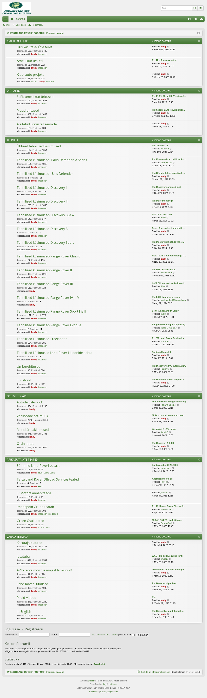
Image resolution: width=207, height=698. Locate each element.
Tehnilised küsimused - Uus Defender (45, 173)
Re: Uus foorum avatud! (164, 60)
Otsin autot (25, 443)
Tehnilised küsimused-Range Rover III (45, 284)
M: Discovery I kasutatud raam (168, 415)
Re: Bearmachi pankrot (164, 583)
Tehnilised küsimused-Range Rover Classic (48, 256)
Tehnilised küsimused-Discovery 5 (42, 229)
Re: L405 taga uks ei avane (166, 297)
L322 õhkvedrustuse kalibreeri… (169, 283)
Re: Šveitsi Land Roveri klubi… (168, 110)
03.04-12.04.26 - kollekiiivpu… (167, 520)
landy (34, 54)
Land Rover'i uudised (32, 584)
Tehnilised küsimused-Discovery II (42, 201)
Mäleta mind (127, 634)
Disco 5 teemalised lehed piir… (168, 228)
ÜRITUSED (13, 90)
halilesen (113, 684)
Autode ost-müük (30, 402)
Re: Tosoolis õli (160, 145)
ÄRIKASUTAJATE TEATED (22, 459)
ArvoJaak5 (99, 664)
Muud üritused (28, 110)
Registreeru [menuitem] (202, 20)
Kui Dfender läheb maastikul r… (169, 173)
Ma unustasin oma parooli (105, 634)
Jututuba (23, 556)
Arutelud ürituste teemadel (37, 124)
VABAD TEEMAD (17, 536)
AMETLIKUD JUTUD (19, 41)
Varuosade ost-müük (32, 416)
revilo (163, 217)
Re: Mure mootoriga (162, 200)
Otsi (8, 25)
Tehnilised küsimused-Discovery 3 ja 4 (45, 215)
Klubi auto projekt (30, 74)
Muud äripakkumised (33, 429)
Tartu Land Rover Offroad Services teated (48, 479)
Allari (163, 286)
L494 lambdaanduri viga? (165, 311)
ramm (163, 314)
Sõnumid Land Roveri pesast (38, 465)
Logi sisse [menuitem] (196, 20)
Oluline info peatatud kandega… (169, 569)
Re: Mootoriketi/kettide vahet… (168, 242)
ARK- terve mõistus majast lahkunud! (44, 570)
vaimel (34, 81)
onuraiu (164, 559)
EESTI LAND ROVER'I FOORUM (29, 19)
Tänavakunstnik (168, 405)
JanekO (164, 432)
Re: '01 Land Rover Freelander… (169, 338)
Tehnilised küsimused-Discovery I (42, 187)
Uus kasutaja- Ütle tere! (34, 47)
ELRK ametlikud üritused (35, 96)
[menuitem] (189, 19)
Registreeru (37, 25)
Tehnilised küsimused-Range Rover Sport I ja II (51, 311)
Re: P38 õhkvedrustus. (164, 269)
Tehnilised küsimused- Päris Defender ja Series (52, 160)
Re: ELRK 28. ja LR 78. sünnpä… (169, 96)
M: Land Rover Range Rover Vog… (170, 401)
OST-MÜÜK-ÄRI (16, 396)
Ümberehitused (28, 366)
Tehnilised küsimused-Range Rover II (44, 270)
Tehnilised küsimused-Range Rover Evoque (49, 325)
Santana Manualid (161, 352)
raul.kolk (165, 341)
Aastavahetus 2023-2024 (165, 465)
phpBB (91, 681)
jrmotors (42, 500)
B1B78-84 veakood (162, 214)
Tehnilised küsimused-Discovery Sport (45, 242)
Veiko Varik (49, 472)
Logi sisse (21, 25)
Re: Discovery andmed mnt (166, 187)
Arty (105, 684)
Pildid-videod (26, 597)
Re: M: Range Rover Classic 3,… (169, 506)
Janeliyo (165, 148)
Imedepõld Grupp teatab (35, 507)
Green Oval (166, 162)
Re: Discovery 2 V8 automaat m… (169, 366)
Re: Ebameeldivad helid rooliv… (169, 159)
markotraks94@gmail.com (173, 300)
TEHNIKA (12, 140)
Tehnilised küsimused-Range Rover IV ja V (48, 297)
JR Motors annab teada (34, 493)
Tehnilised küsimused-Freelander (42, 339)
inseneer (42, 54)
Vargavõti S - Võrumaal (164, 429)
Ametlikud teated (30, 61)
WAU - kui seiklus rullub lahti (167, 556)
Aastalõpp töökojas (162, 479)
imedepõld (53, 514)
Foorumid (60, 19)
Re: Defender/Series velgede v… (169, 379)
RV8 (40, 472)
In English (24, 611)
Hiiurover (165, 369)
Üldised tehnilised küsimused (39, 146)
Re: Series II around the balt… (168, 611)
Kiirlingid (6, 20)
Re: (154, 597)
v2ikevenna (166, 272)
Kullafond (24, 380)
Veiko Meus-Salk (169, 327)
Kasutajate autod (29, 543)
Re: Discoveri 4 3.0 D (163, 443)
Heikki (41, 486)
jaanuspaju (166, 468)
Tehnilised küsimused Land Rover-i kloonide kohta (54, 353)
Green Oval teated (30, 521)
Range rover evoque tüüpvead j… (169, 324)
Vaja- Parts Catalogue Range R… (169, 255)
